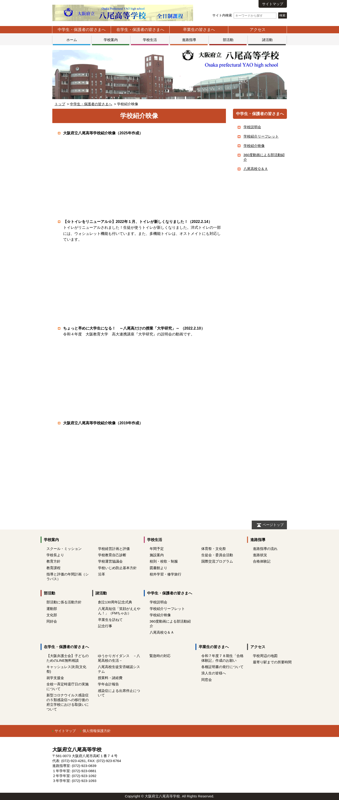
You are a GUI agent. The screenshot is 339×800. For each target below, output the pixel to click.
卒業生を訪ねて (110, 620)
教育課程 (53, 568)
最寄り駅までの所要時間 (272, 662)
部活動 (228, 40)
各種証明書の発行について (222, 667)
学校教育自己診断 (112, 555)
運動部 (51, 609)
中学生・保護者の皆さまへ (82, 29)
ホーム (71, 40)
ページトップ (273, 525)
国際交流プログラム (217, 561)
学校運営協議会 (110, 561)
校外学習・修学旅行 (165, 574)
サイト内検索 (244, 15)
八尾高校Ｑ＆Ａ (256, 169)
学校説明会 (252, 127)
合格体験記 (261, 561)
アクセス (258, 29)
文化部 (51, 615)
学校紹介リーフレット (261, 136)
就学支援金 (55, 678)
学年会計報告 (108, 684)
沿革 (101, 574)
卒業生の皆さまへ (199, 29)
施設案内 (157, 555)
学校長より (55, 555)
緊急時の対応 (160, 656)
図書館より (158, 568)
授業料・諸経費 (110, 678)
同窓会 (206, 680)
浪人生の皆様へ (213, 673)
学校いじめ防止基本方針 (117, 568)
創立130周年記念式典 (115, 602)
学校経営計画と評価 (114, 549)
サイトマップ (272, 4)
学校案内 (111, 40)
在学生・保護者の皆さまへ (140, 29)
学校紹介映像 (254, 146)
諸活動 (267, 40)
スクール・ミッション (64, 549)
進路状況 (260, 555)
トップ (60, 104)
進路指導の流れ (265, 549)
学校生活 (150, 40)
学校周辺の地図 (265, 656)
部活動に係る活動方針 (64, 602)
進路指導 (189, 40)
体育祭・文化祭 (213, 549)
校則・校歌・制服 (164, 561)
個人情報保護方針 (97, 731)
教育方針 (53, 561)
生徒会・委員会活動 (217, 555)
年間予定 (157, 549)
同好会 (51, 621)
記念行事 (105, 626)
